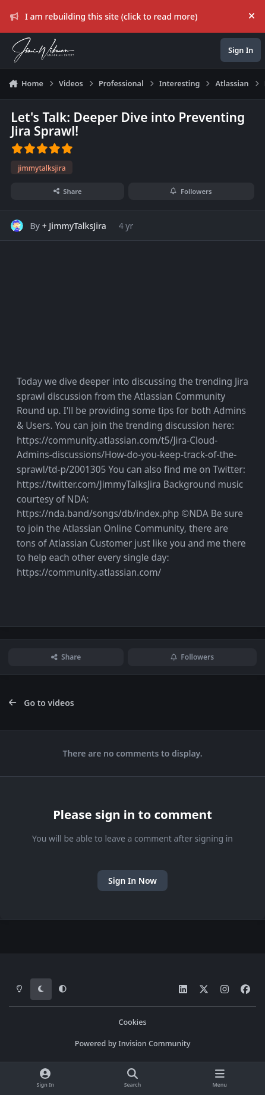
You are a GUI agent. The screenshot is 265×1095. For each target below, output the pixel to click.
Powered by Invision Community (133, 1043)
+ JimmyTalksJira (74, 225)
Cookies (132, 1022)
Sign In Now (132, 880)
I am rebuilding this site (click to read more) (104, 16)
